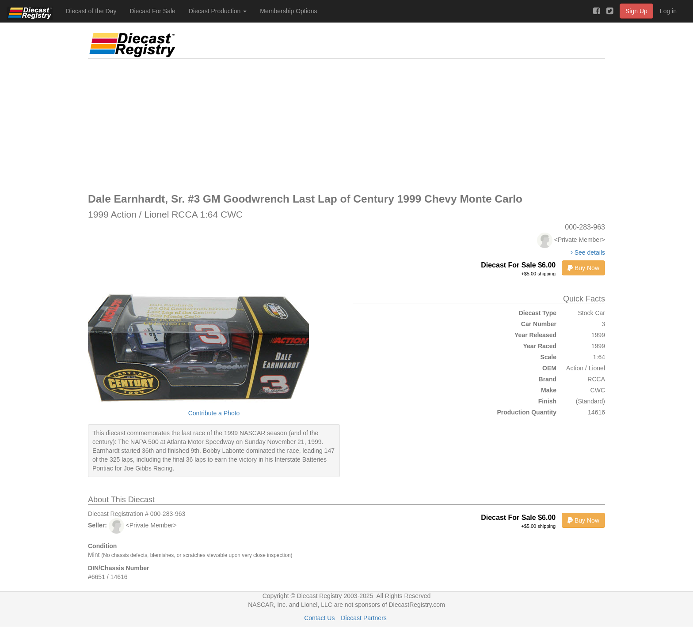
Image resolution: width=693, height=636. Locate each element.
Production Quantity (526, 412)
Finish (547, 401)
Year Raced (540, 346)
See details (588, 252)
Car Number (538, 323)
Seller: (97, 525)
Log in (668, 11)
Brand (547, 379)
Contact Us (319, 617)
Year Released (535, 335)
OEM (549, 368)
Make (548, 390)
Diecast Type (537, 312)
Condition (102, 545)
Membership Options (288, 11)
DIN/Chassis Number (118, 568)
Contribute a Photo (214, 413)
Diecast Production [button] (218, 11)
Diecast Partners (363, 617)
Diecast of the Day (91, 11)
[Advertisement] (346, 125)
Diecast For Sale (152, 11)
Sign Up (636, 11)
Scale (548, 357)
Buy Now (583, 267)
